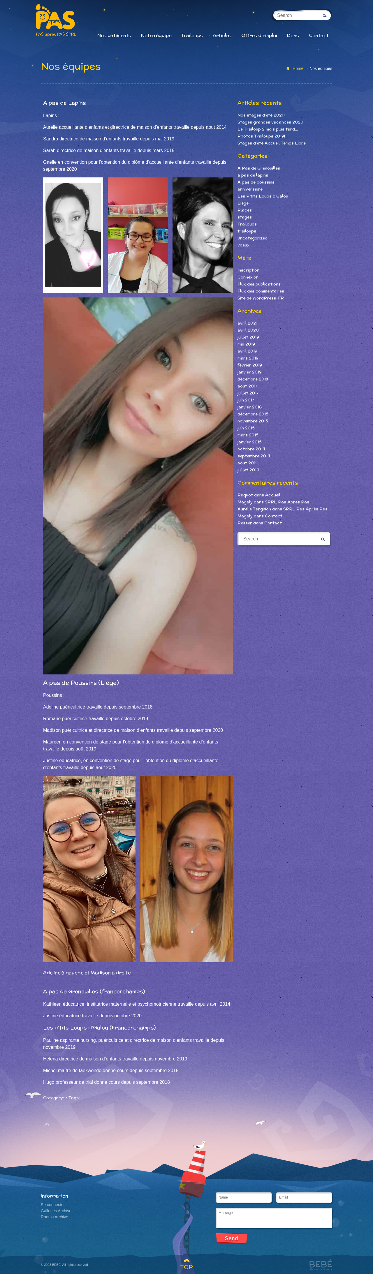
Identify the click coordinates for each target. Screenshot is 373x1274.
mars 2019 (247, 358)
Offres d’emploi (259, 35)
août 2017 (247, 386)
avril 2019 (247, 351)
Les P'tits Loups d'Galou (262, 196)
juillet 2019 (248, 337)
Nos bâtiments (114, 35)
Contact (319, 35)
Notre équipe (156, 35)
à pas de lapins (252, 175)
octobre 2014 (251, 449)
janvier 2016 (249, 407)
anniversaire (250, 189)
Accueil (272, 495)
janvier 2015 (249, 442)
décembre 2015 (252, 414)
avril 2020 (248, 330)
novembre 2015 (252, 421)
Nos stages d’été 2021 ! (261, 115)
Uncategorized (252, 238)
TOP (186, 1267)
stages (244, 217)
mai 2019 (246, 344)
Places (244, 210)
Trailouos (247, 224)
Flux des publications (259, 284)
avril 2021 (247, 323)
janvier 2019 (249, 372)
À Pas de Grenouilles (258, 168)
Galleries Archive (56, 1210)
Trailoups (192, 35)
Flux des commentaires (260, 291)
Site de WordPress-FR (260, 298)
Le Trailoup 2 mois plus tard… (267, 129)
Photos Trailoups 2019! (261, 136)
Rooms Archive (54, 1217)
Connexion (247, 277)
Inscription (248, 270)
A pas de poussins (256, 182)
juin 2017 (245, 400)
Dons (293, 35)
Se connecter (53, 1204)
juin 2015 (246, 428)
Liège (243, 203)
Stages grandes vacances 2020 (270, 122)
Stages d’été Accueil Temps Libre (271, 143)
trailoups (246, 231)
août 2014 (247, 463)
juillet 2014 (248, 470)
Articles (222, 35)
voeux (243, 245)
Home (298, 68)
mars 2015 (247, 435)
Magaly (245, 502)
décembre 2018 (252, 379)
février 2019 (249, 365)
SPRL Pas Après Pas (287, 502)
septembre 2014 (253, 456)
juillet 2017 (247, 393)
